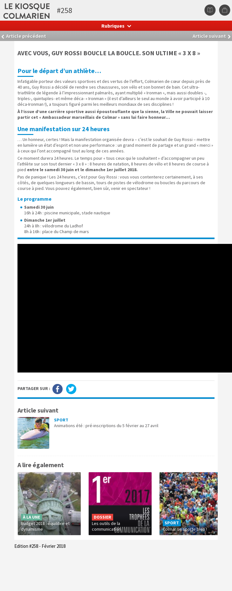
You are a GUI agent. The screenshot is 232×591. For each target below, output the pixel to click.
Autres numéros (224, 10)
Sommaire (210, 10)
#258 (64, 10)
